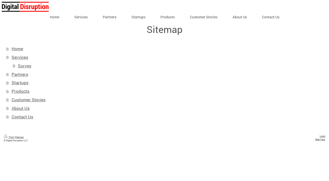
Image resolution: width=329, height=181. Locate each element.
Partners (20, 74)
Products (20, 91)
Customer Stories (29, 100)
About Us (21, 108)
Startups (20, 82)
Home (17, 49)
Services (20, 57)
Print (9, 137)
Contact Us (22, 117)
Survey (24, 66)
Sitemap (19, 137)
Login (322, 136)
